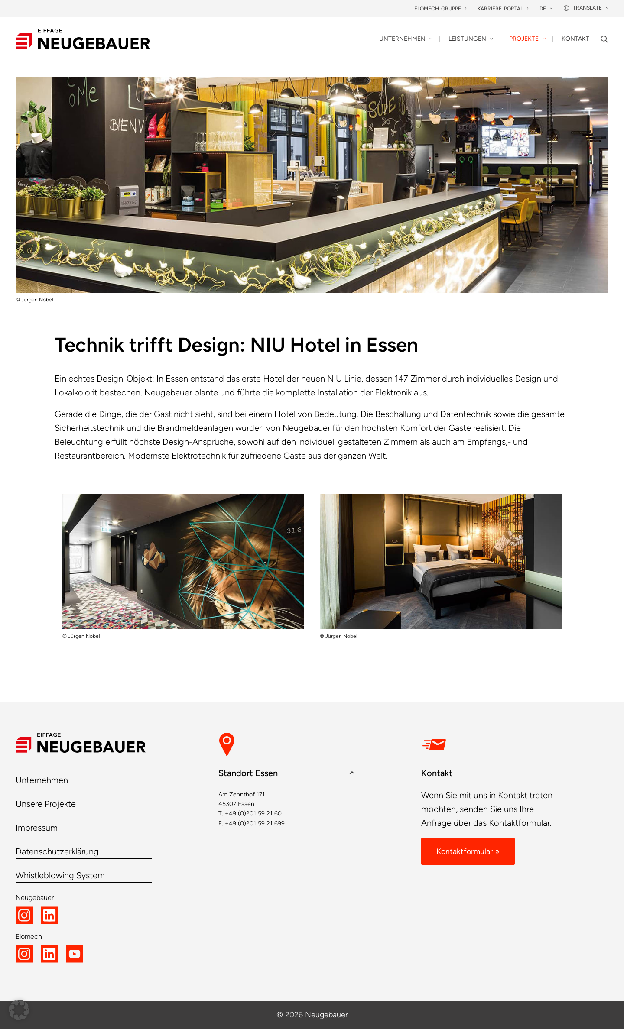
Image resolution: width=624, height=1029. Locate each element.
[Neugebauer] (83, 39)
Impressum (37, 827)
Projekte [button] (527, 38)
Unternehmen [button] (405, 38)
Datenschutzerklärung (57, 851)
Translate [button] (590, 8)
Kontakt (575, 38)
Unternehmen (42, 780)
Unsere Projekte (46, 804)
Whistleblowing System (60, 875)
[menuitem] (440, 9)
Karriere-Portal (503, 9)
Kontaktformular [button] (464, 851)
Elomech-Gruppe (440, 9)
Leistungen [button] (470, 38)
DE (546, 9)
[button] (604, 39)
